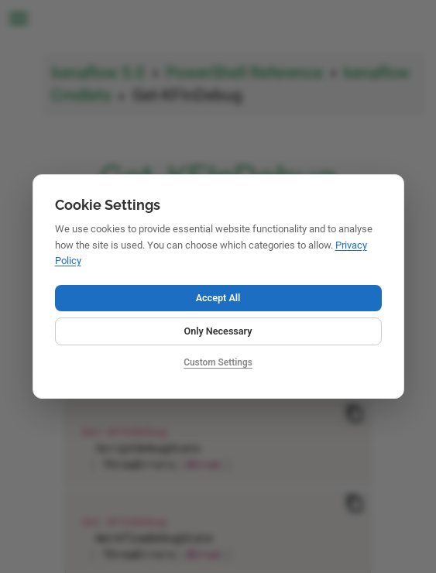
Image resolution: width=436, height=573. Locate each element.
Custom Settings (218, 362)
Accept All (218, 298)
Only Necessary (218, 331)
